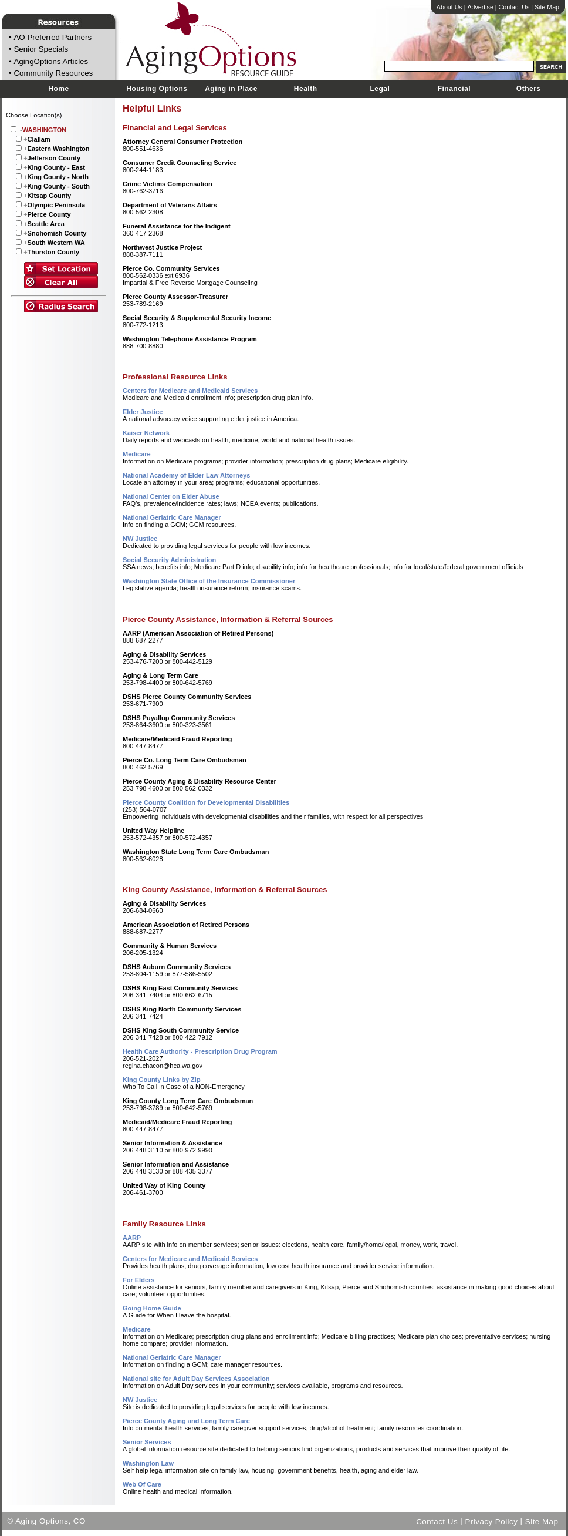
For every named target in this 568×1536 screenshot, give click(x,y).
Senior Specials (40, 49)
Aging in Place (231, 89)
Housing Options (156, 89)
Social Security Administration (169, 559)
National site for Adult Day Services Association (196, 1378)
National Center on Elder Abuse (171, 496)
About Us (449, 7)
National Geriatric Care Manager (172, 517)
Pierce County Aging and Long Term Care (186, 1420)
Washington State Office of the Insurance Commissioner (209, 580)
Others (528, 89)
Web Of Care (142, 1484)
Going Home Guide (152, 1308)
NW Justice (140, 538)
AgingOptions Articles (50, 61)
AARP (132, 1237)
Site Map (547, 7)
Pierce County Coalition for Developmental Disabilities (206, 802)
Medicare (137, 454)
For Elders (138, 1279)
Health (305, 89)
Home (58, 89)
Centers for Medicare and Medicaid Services (190, 390)
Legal (380, 89)
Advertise (480, 7)
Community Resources (53, 73)
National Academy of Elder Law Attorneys (186, 475)
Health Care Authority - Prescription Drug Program (200, 1051)
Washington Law (148, 1463)
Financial (454, 89)
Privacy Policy (491, 1521)
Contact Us (514, 7)
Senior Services (147, 1442)
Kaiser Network (146, 432)
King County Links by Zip (162, 1079)
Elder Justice (143, 411)
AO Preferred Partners (52, 37)
